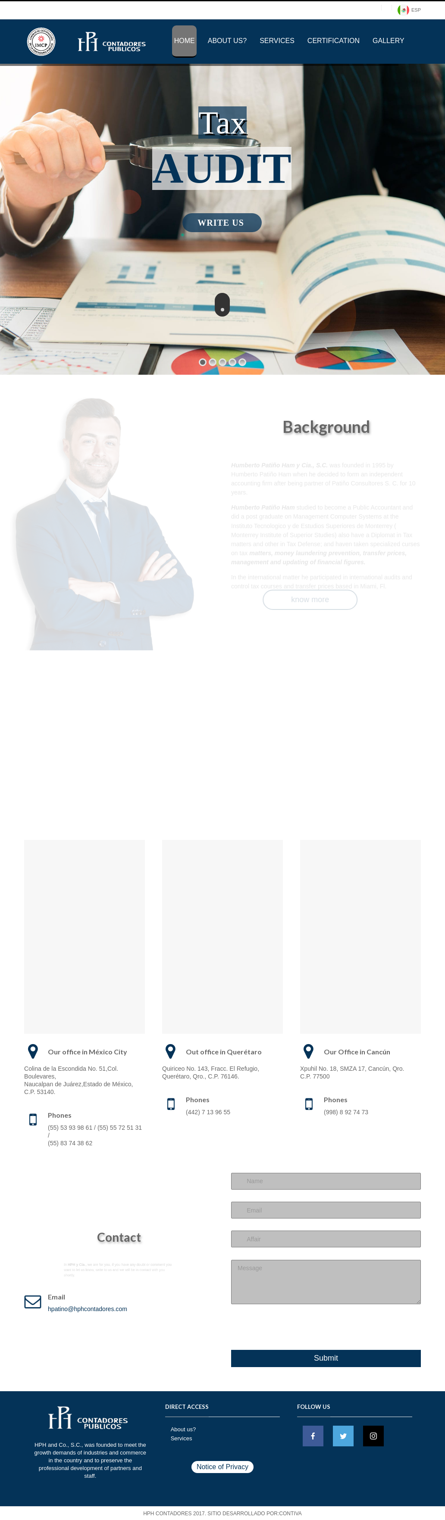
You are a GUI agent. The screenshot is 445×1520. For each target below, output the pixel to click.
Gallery (388, 40)
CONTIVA (290, 1514)
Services (277, 40)
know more (324, 599)
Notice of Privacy (222, 1466)
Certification (333, 40)
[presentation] (296, 1327)
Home (184, 40)
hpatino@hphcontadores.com (87, 1309)
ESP (409, 10)
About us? (227, 40)
